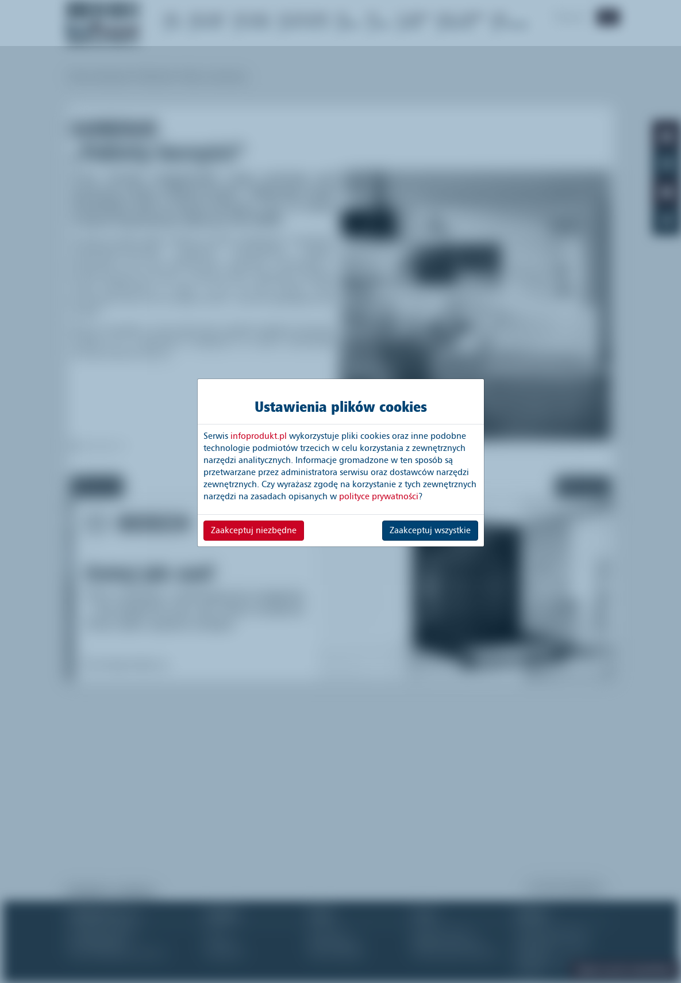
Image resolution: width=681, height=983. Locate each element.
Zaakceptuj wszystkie (430, 530)
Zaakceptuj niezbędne (254, 530)
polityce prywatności (378, 496)
